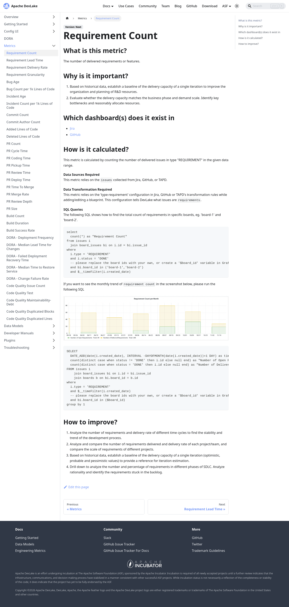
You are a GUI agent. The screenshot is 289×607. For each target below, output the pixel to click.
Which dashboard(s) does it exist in (259, 32)
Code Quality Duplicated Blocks (30, 311)
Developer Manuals (19, 333)
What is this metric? (250, 20)
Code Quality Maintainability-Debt (28, 302)
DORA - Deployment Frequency (30, 237)
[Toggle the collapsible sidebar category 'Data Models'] (53, 326)
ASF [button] (225, 6)
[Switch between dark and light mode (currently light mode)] (237, 6)
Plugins (9, 340)
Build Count (15, 216)
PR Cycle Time (17, 151)
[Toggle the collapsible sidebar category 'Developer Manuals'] (53, 333)
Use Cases (126, 6)
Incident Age (16, 96)
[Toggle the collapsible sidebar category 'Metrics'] (53, 46)
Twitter (197, 544)
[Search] (266, 6)
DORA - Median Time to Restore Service (30, 269)
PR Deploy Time (18, 180)
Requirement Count (21, 53)
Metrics (9, 46)
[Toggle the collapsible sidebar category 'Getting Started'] (53, 24)
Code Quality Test (19, 293)
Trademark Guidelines (208, 550)
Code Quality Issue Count (25, 286)
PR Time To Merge (20, 187)
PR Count (13, 143)
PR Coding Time (18, 158)
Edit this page (76, 487)
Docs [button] (106, 6)
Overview (11, 17)
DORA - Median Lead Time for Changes (29, 247)
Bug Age (12, 82)
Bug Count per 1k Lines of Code (30, 89)
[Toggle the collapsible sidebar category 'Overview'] (53, 17)
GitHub (191, 6)
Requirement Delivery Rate (27, 67)
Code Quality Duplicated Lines (29, 318)
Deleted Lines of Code (23, 136)
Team (165, 6)
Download (209, 6)
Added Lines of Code (22, 129)
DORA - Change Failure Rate (27, 278)
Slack (107, 538)
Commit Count (17, 115)
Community (148, 6)
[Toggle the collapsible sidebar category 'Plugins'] (53, 340)
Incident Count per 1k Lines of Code (29, 105)
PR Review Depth (19, 201)
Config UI (11, 31)
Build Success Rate (20, 230)
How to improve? (248, 44)
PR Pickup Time (18, 165)
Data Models (13, 326)
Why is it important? (250, 26)
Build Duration (17, 223)
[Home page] (67, 18)
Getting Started (16, 24)
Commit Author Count (23, 122)
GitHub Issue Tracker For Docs (126, 550)
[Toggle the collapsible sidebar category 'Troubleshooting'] (53, 347)
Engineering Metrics (30, 550)
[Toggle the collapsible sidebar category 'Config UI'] (53, 31)
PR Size (11, 208)
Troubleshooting (16, 347)
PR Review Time (18, 172)
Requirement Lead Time (24, 60)
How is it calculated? (250, 38)
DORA (8, 38)
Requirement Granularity (25, 74)
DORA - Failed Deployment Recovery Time (26, 258)
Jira (72, 128)
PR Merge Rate (17, 194)
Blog (178, 6)
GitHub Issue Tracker (119, 544)
